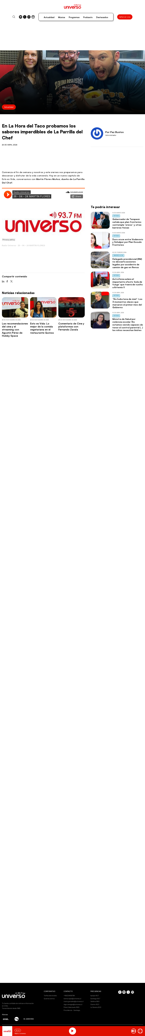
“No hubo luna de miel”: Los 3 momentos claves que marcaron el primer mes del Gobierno (127, 303)
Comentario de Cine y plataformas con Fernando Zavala (71, 326)
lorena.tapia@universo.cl (72, 999)
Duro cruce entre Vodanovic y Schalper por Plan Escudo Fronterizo (127, 242)
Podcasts (88, 17)
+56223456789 (69, 996)
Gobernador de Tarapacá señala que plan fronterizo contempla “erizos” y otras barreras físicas (126, 223)
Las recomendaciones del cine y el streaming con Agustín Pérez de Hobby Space (15, 329)
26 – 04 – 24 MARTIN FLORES (31, 246)
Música (61, 17)
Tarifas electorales (50, 996)
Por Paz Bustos (114, 132)
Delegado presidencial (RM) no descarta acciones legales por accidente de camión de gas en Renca (127, 263)
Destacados (102, 17)
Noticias (116, 216)
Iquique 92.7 (94, 996)
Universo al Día (118, 255)
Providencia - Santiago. (72, 1010)
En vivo (18, 1030)
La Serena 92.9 (95, 1007)
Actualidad (49, 17)
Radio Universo (9, 246)
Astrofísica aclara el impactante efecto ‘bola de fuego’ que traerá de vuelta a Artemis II (127, 283)
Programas (74, 17)
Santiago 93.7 (95, 999)
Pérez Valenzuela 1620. (72, 1007)
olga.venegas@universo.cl (73, 1004)
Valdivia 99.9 (94, 1001)
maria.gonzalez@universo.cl (73, 1001)
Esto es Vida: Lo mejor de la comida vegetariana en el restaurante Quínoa (42, 328)
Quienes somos (49, 999)
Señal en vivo (124, 17)
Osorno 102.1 (94, 1004)
